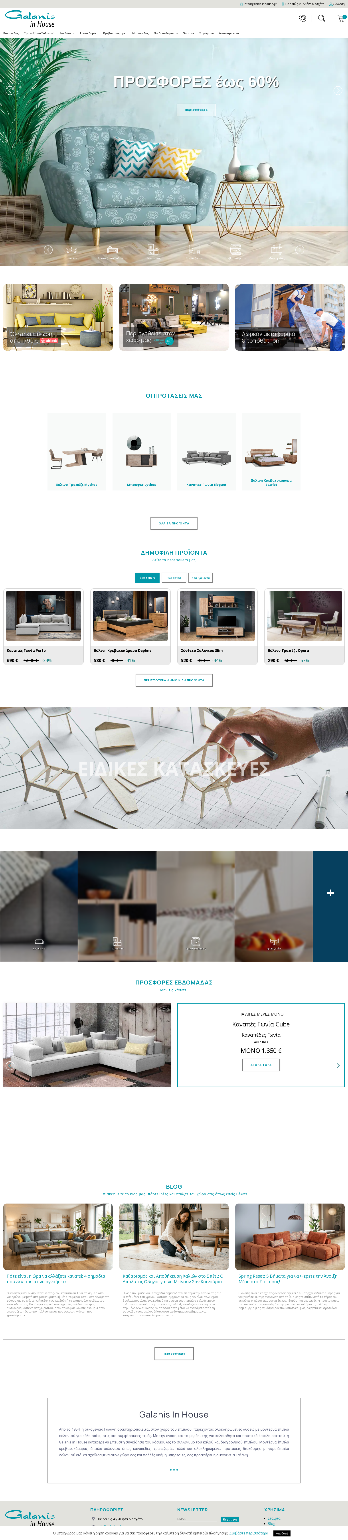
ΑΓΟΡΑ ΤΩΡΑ (261, 1065)
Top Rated (174, 577)
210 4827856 (128, 1476)
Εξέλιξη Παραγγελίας (285, 1503)
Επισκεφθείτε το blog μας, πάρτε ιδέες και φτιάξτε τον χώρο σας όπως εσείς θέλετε (174, 1137)
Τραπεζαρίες (88, 33)
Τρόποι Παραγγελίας (285, 1471)
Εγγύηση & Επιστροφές (287, 1487)
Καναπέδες (11, 33)
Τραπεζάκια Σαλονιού (39, 33)
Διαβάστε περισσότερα (248, 1533)
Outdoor (188, 33)
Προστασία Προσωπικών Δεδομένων (208, 1469)
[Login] (337, 4)
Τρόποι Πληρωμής (283, 1481)
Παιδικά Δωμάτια (166, 33)
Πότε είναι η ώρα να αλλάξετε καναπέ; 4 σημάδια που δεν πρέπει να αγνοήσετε (56, 1221)
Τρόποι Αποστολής (284, 1476)
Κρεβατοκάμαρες (115, 33)
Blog (271, 1465)
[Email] (258, 4)
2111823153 (107, 1483)
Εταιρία (274, 1460)
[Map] (302, 4)
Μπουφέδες (140, 33)
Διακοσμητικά (229, 33)
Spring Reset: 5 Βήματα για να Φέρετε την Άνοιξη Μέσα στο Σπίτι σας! (288, 1221)
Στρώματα (206, 33)
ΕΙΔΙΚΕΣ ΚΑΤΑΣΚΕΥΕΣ (174, 768)
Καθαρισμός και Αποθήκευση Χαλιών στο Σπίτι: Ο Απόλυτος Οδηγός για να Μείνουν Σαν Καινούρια (173, 1221)
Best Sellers (147, 577)
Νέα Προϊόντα (201, 577)
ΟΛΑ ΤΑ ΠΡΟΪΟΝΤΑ (174, 523)
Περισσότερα (196, 110)
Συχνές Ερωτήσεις (283, 1508)
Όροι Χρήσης (279, 1492)
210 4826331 (107, 1476)
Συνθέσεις (66, 33)
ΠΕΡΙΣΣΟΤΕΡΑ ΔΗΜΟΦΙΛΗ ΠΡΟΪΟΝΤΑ (174, 680)
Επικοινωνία (278, 1513)
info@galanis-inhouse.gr (115, 1469)
